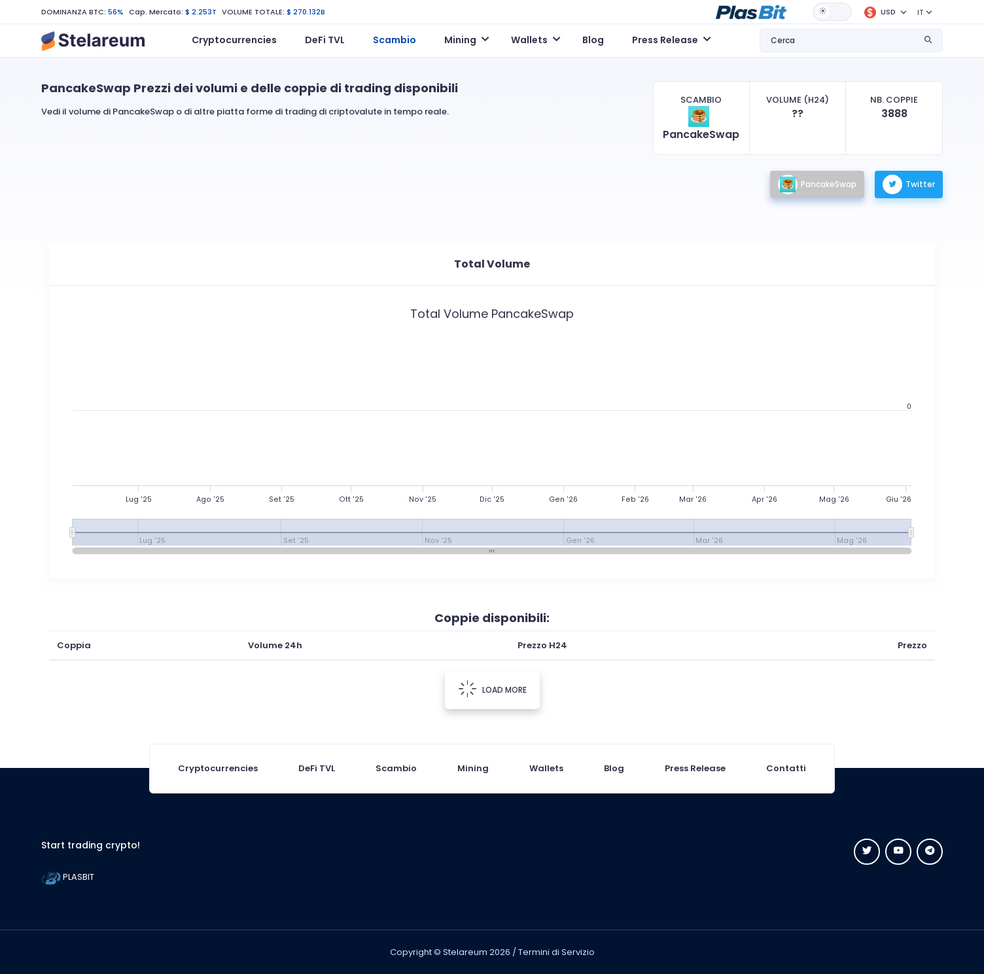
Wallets (546, 768)
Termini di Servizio (556, 952)
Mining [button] (460, 39)
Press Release (695, 768)
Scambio (394, 39)
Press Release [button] (665, 39)
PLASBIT (67, 877)
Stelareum (465, 952)
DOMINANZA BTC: (73, 12)
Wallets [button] (529, 39)
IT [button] (920, 12)
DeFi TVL (325, 39)
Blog (593, 39)
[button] (751, 11)
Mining (473, 768)
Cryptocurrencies (234, 39)
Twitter (909, 184)
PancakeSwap (817, 184)
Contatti (786, 768)
